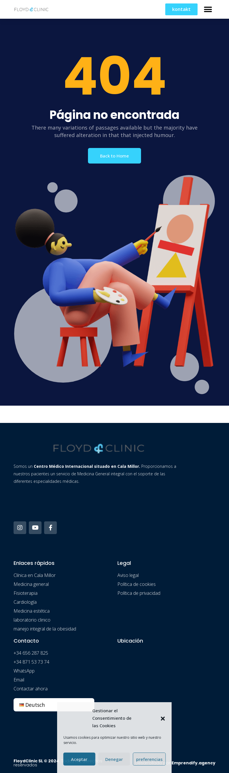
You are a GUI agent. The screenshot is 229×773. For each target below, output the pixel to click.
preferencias (149, 759)
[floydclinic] (166, 692)
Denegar (114, 759)
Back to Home (114, 156)
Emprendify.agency (193, 763)
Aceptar (79, 759)
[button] (163, 718)
